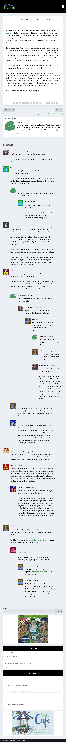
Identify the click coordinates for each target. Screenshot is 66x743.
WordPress (23, 741)
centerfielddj (21, 487)
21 (41, 23)
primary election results (37, 530)
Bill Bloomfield (39, 572)
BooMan (27, 23)
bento (11, 466)
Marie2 (34, 319)
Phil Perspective (14, 151)
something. (42, 570)
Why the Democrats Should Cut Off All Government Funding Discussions (20, 660)
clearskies (9, 692)
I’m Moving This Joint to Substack (12, 653)
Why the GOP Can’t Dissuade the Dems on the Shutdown (17, 667)
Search (5, 609)
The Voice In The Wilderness (17, 168)
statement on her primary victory (36, 540)
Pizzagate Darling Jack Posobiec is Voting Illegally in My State (18, 663)
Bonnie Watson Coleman (51, 76)
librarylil (8, 685)
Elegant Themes (12, 741)
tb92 (11, 449)
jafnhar (8, 698)
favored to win (16, 79)
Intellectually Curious (15, 271)
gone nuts (9, 33)
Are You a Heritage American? (11, 656)
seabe (19, 549)
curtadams (20, 422)
